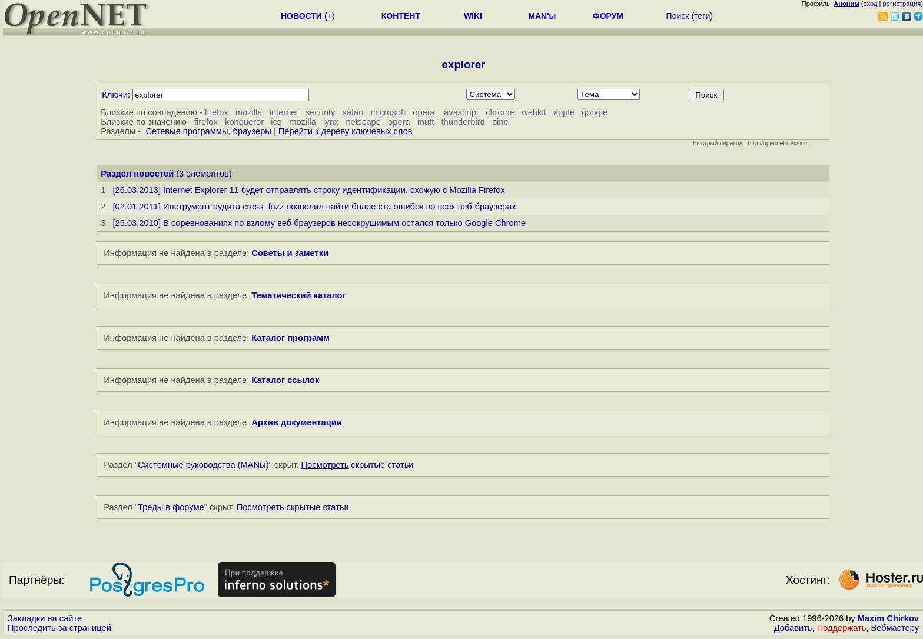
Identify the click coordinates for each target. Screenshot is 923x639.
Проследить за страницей (59, 628)
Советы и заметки (289, 253)
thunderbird (463, 122)
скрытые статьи (357, 465)
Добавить (793, 628)
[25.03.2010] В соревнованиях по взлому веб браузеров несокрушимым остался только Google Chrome (319, 223)
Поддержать (841, 628)
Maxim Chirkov (888, 618)
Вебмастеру (895, 628)
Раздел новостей (137, 173)
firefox (216, 112)
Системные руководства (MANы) (203, 465)
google (594, 112)
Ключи (115, 94)
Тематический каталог (298, 295)
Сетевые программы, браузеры (208, 131)
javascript (460, 112)
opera (424, 112)
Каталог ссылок (285, 380)
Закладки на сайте (45, 618)
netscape (363, 122)
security (321, 112)
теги (702, 16)
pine (500, 122)
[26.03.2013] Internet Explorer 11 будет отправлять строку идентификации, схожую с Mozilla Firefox (308, 190)
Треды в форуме (171, 507)
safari (353, 112)
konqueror (244, 122)
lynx (330, 122)
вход (871, 3)
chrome (500, 112)
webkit (534, 112)
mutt (425, 122)
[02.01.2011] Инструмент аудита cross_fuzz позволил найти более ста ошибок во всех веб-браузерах (314, 206)
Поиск (677, 16)
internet (284, 112)
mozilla (249, 112)
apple (564, 112)
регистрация (902, 3)
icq (276, 122)
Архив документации (296, 422)
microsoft (388, 112)
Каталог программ (290, 337)
